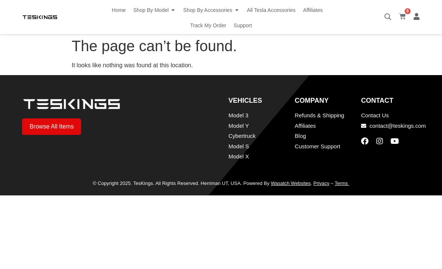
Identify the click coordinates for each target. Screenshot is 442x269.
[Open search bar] (388, 16)
